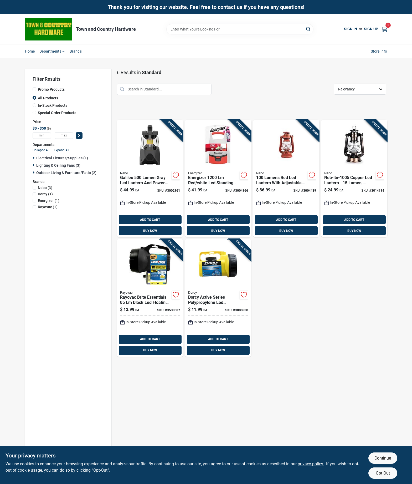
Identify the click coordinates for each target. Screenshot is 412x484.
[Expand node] (34, 158)
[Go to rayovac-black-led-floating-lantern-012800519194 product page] (150, 298)
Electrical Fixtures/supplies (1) (62, 158)
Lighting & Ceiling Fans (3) (58, 165)
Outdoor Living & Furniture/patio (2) (66, 173)
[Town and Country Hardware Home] (48, 29)
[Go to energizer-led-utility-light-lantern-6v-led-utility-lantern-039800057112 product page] (218, 298)
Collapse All (41, 150)
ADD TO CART (150, 220)
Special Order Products (57, 112)
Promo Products (51, 89)
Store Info (379, 51)
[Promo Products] (34, 89)
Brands (76, 51)
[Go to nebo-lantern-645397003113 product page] (286, 178)
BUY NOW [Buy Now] (150, 231)
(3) (45, 188)
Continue (382, 458)
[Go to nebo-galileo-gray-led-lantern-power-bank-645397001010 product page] (150, 178)
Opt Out (383, 473)
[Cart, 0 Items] (384, 29)
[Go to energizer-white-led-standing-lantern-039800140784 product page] (218, 178)
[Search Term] (239, 29)
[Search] (308, 28)
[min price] (42, 135)
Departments (50, 51)
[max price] (64, 135)
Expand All (61, 150)
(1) (45, 194)
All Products (48, 98)
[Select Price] (79, 135)
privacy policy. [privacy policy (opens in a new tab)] (311, 463)
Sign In (350, 29)
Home (30, 51)
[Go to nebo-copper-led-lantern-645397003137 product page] (354, 178)
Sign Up (371, 29)
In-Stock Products (52, 105)
